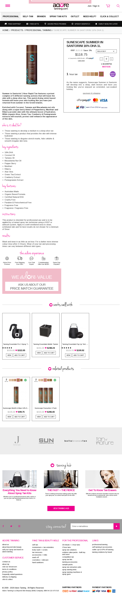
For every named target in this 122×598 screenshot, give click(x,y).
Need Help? (89, 16)
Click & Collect (109, 16)
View (9, 355)
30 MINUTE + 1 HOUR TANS (71, 545)
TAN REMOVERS (37, 552)
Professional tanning (99, 544)
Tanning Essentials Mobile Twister (45, 344)
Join (75, 309)
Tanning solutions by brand (102, 552)
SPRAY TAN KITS (67, 559)
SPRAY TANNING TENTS (69, 570)
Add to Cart (19, 355)
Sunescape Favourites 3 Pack (46, 408)
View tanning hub (61, 508)
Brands (41, 16)
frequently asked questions (12, 574)
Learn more (81, 60)
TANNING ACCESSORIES (69, 562)
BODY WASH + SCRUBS (40, 550)
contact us (6, 562)
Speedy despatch (82, 24)
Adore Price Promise (56, 24)
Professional (11, 16)
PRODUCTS (17, 30)
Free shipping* (14, 24)
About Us (5, 544)
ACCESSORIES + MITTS (39, 555)
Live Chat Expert (31, 263)
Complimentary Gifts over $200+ (43, 263)
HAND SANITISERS (38, 562)
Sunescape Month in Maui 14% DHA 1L (16, 408)
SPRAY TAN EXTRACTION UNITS (71, 567)
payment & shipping (91, 93)
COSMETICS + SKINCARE (40, 560)
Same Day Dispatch (56, 263)
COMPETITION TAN (68, 557)
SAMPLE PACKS (67, 564)
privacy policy (7, 572)
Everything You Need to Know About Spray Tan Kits (19, 492)
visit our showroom (9, 567)
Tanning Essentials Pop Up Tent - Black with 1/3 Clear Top (75, 344)
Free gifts (34, 24)
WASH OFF (35, 557)
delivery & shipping (9, 577)
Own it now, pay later (107, 24)
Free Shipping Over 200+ (20, 263)
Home (6, 30)
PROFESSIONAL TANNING (38, 30)
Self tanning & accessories (102, 547)
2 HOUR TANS (66, 547)
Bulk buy (105, 51)
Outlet (75, 16)
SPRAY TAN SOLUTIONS (69, 550)
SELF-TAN (28, 16)
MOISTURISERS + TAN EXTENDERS (43, 547)
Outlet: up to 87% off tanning (102, 550)
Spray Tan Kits (58, 16)
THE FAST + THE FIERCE (61, 490)
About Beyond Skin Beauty (12, 547)
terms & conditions (9, 569)
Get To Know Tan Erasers (102, 490)
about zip (5, 564)
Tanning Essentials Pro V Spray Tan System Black (16, 344)
